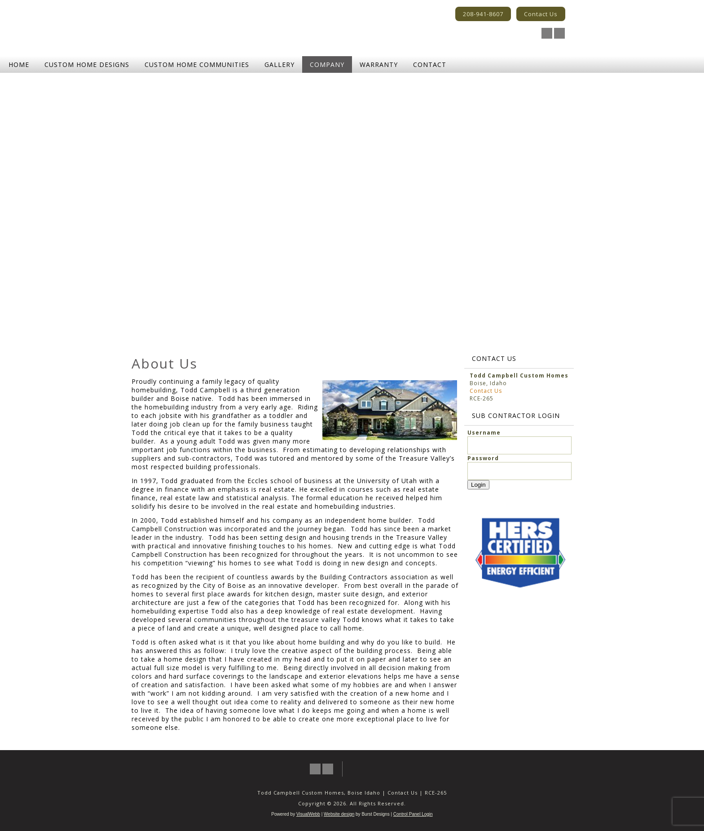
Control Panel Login (413, 814)
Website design (339, 814)
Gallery (279, 64)
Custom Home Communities (197, 64)
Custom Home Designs (86, 64)
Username (484, 432)
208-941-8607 (483, 14)
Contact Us (541, 14)
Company (327, 64)
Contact (429, 64)
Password (483, 458)
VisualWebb (308, 814)
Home (19, 64)
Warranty (379, 64)
